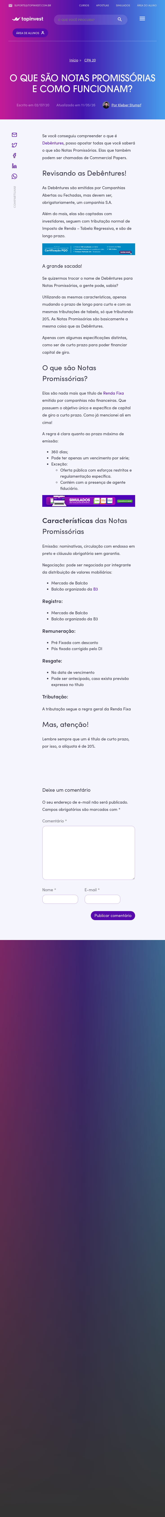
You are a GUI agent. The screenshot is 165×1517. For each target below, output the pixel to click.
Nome (49, 889)
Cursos (84, 5)
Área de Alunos (30, 33)
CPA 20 (90, 60)
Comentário (54, 821)
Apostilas (102, 5)
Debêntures (53, 143)
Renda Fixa (113, 393)
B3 (95, 589)
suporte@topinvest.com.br (29, 5)
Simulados (123, 5)
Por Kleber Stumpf (126, 104)
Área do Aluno (147, 5)
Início (73, 60)
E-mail (92, 889)
